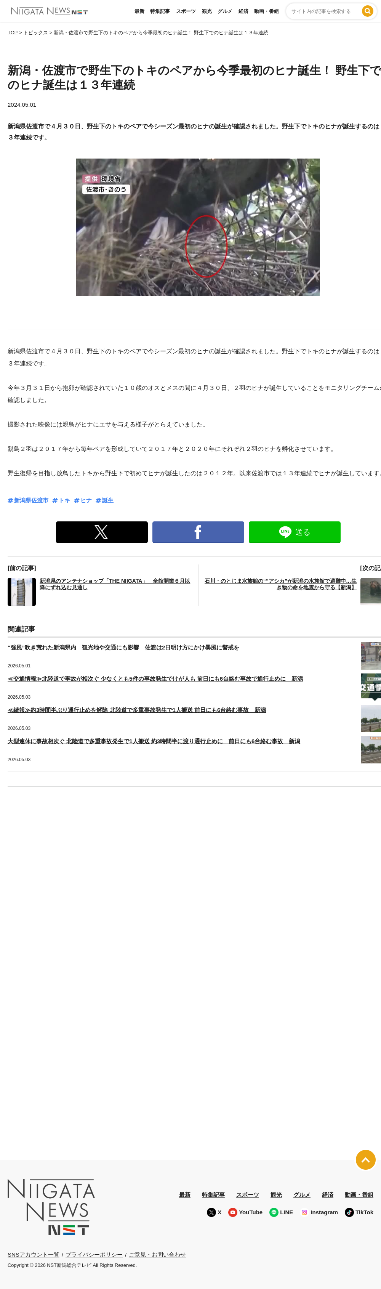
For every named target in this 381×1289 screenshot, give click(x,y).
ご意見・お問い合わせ (157, 1254)
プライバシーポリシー (94, 1254)
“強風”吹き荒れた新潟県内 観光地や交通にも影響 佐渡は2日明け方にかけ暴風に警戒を (123, 647)
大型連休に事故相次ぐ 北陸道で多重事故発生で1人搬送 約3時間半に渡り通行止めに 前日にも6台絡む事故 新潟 (154, 741)
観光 (207, 11)
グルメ (225, 11)
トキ (64, 500)
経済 (243, 11)
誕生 (108, 500)
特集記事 (160, 11)
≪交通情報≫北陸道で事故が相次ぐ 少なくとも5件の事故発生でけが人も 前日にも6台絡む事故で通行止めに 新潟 (155, 678)
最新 (139, 11)
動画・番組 (266, 11)
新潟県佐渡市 (31, 500)
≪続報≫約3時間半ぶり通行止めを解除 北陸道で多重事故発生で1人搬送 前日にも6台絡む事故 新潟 (137, 710)
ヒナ (86, 500)
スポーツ (186, 11)
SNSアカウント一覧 (33, 1254)
